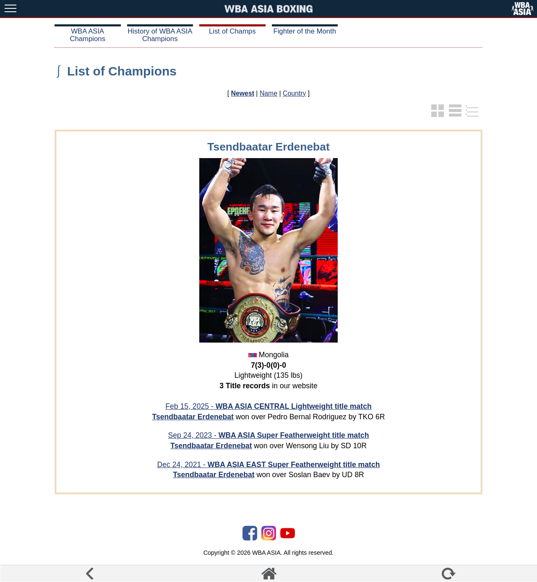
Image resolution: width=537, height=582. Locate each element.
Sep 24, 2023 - (268, 435)
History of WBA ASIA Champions (160, 35)
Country (294, 93)
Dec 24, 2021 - (268, 464)
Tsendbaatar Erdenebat (193, 417)
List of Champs (232, 31)
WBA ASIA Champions (87, 35)
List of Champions (122, 71)
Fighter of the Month (304, 31)
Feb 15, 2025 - (268, 406)
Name (268, 93)
